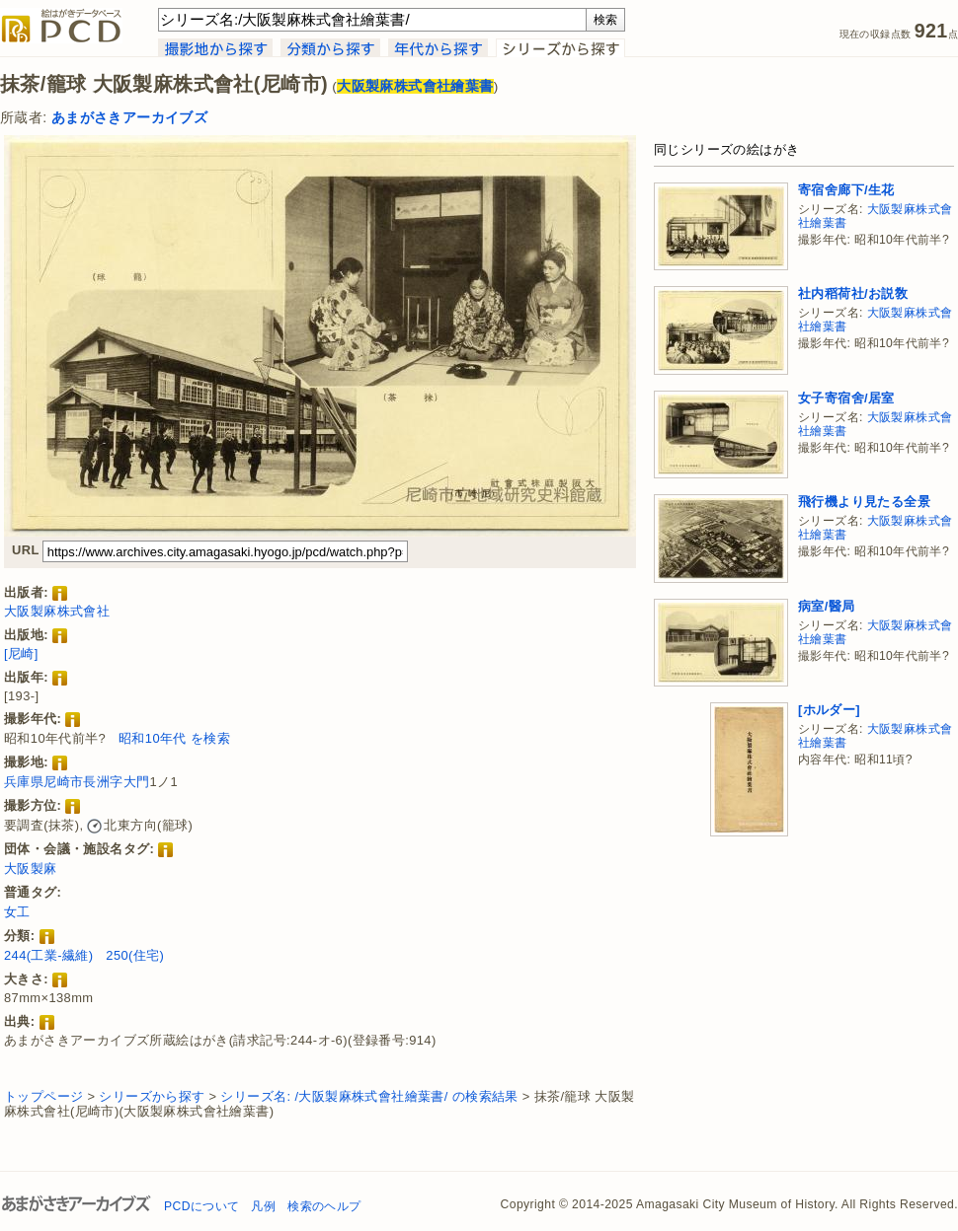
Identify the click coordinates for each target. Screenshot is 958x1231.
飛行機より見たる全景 (864, 501)
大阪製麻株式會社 (57, 611)
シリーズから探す (151, 1096)
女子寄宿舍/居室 (846, 398)
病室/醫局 (826, 606)
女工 (17, 912)
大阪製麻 (30, 868)
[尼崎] (21, 653)
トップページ (43, 1096)
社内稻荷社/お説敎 (853, 293)
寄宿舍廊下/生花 (846, 189)
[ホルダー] (829, 709)
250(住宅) (135, 955)
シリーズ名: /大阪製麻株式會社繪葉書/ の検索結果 (369, 1096)
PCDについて (201, 1206)
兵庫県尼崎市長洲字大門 (76, 781)
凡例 (263, 1206)
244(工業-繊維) (48, 955)
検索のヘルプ (323, 1206)
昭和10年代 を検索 (174, 738)
